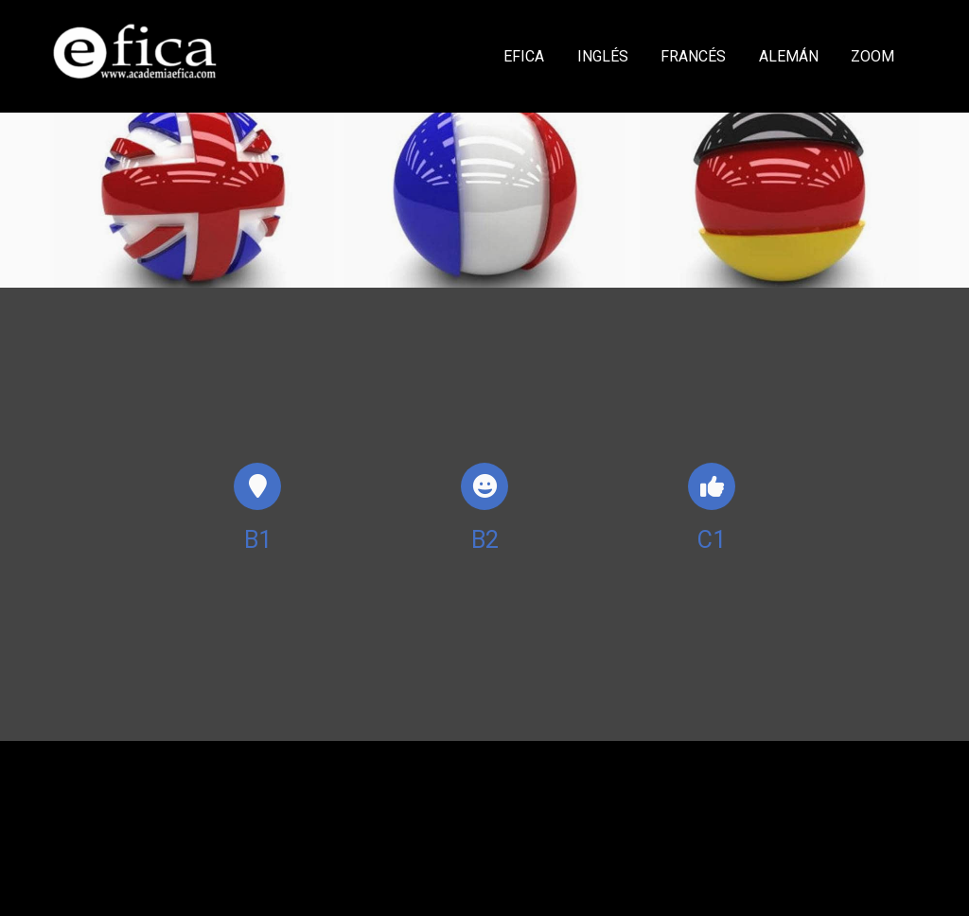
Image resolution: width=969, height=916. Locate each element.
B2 (485, 540)
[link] (135, 56)
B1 (258, 540)
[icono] (257, 486)
